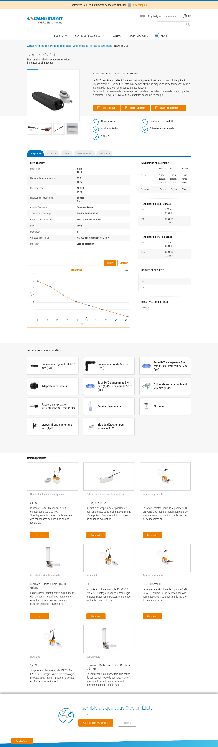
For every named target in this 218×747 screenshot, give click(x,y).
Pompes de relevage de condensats (53, 45)
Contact (114, 34)
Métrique (124, 262)
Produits (65, 34)
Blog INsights (153, 16)
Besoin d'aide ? (22, 741)
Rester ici (145, 722)
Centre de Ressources (89, 34)
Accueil (30, 45)
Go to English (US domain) (101, 722)
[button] (53, 96)
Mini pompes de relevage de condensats (92, 45)
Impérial (110, 262)
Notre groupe (170, 16)
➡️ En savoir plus (137, 5)
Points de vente (132, 34)
